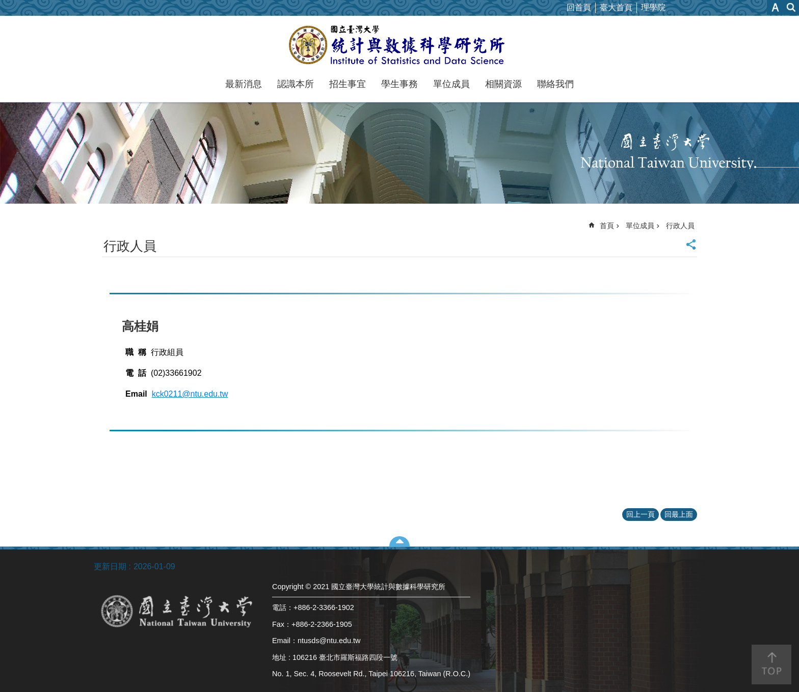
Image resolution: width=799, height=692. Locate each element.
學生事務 (399, 84)
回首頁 (579, 7)
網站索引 (791, 7)
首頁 (607, 226)
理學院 (653, 7)
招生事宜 (347, 84)
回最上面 (678, 514)
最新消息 (243, 84)
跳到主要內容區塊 (5, 5)
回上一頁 (640, 514)
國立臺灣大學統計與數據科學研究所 (400, 44)
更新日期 (110, 566)
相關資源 (503, 84)
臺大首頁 (616, 7)
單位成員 (451, 84)
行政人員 (680, 226)
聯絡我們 (555, 84)
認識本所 (295, 84)
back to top (771, 664)
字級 (775, 7)
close (400, 541)
